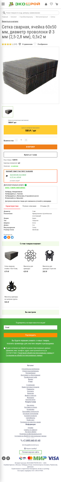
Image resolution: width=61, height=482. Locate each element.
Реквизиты (30, 389)
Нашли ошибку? (30, 448)
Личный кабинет (46, 4)
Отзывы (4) (44, 206)
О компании (30, 385)
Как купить (30, 405)
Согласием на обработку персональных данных (24, 355)
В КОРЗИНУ (30, 147)
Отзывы (30, 428)
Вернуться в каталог (10, 21)
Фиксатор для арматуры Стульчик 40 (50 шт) (49, 268)
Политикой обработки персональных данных (35, 353)
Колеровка (30, 409)
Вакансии (30, 393)
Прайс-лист (30, 420)
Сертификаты (30, 418)
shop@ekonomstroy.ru (30, 445)
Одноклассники (8, 458)
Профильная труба (30, 377)
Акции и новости (30, 395)
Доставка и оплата (30, 407)
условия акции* (15, 181)
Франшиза (30, 397)
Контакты (30, 391)
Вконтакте (4, 458)
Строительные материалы (30, 369)
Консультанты (30, 399)
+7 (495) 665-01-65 (31, 440)
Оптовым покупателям (30, 414)
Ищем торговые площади (30, 387)
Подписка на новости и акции (30, 422)
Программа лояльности (30, 411)
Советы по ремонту (30, 430)
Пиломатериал (30, 373)
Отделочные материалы (30, 371)
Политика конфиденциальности (31, 434)
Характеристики (12, 206)
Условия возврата (30, 416)
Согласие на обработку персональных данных (30, 436)
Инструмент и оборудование (30, 375)
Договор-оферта (30, 432)
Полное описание (29, 206)
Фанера (30, 379)
